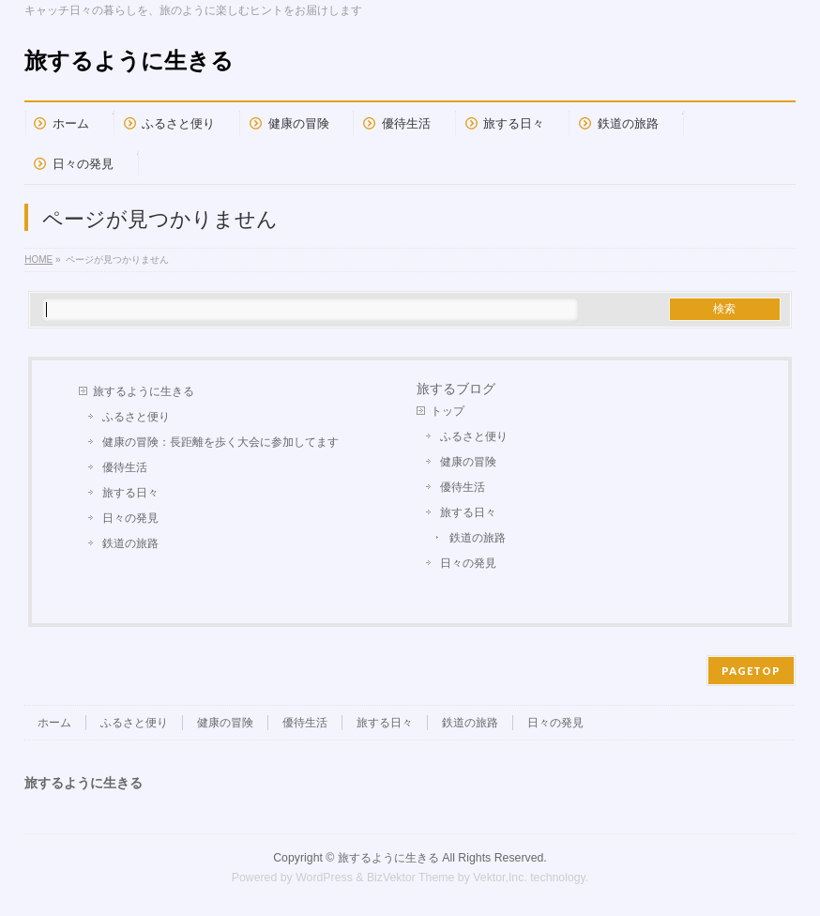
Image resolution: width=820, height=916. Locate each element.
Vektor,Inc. (500, 877)
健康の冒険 (468, 461)
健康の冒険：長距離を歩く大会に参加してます (220, 442)
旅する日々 (130, 492)
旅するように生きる (129, 60)
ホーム (54, 722)
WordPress (324, 877)
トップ (447, 411)
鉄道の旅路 (130, 543)
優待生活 (124, 467)
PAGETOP (751, 670)
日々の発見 (130, 518)
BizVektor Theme (411, 877)
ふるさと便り (136, 416)
